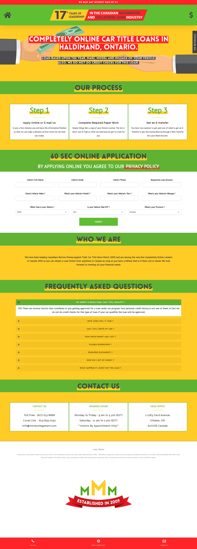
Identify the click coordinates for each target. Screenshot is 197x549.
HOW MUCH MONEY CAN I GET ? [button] (67, 336)
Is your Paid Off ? (98, 207)
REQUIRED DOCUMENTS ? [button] (65, 352)
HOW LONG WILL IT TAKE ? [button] (65, 321)
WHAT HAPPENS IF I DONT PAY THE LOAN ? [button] (69, 368)
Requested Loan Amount (162, 180)
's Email (77, 180)
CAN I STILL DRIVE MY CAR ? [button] (66, 329)
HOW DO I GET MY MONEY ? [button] (66, 360)
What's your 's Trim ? (119, 193)
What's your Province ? (155, 207)
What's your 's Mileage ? (161, 193)
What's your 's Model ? (77, 193)
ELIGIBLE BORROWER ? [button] (65, 344)
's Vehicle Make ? (35, 193)
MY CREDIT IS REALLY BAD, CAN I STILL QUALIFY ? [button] (71, 302)
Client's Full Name (35, 180)
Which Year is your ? (42, 207)
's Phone (119, 180)
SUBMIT (98, 221)
